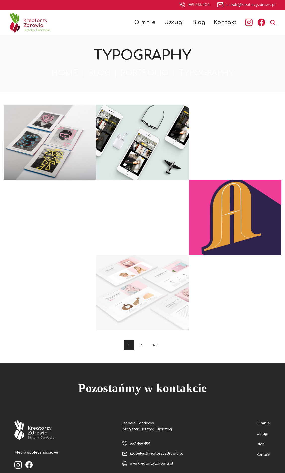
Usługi (262, 434)
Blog (99, 73)
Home (64, 73)
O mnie (263, 423)
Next (155, 345)
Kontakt (263, 455)
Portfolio (145, 73)
